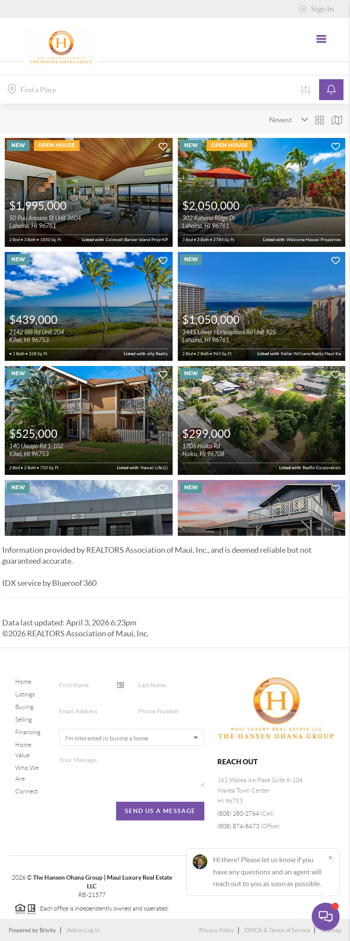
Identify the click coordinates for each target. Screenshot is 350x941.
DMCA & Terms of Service (277, 930)
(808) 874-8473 (238, 826)
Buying (24, 706)
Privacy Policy (216, 930)
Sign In (316, 9)
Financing (27, 732)
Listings (25, 694)
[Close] (330, 857)
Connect (26, 791)
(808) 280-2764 (238, 813)
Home (23, 681)
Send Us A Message (160, 810)
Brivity (48, 930)
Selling (23, 719)
